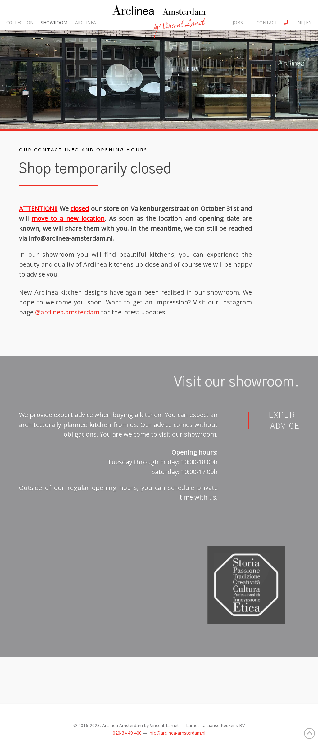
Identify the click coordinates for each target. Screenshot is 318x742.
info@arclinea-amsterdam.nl (70, 238)
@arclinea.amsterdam (67, 312)
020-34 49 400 (127, 733)
